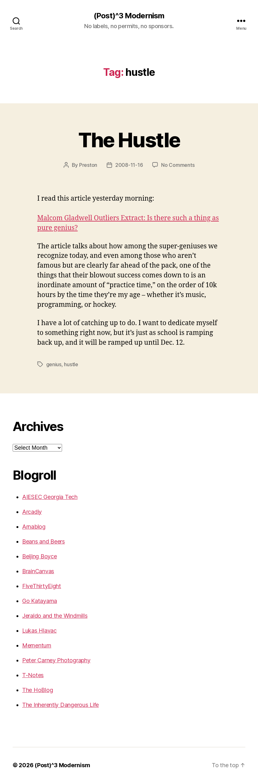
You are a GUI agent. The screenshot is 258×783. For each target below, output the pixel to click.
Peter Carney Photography (56, 660)
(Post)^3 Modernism (129, 16)
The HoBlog (37, 690)
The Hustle (129, 140)
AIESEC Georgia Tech (50, 497)
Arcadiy (32, 511)
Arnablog (34, 526)
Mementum (36, 645)
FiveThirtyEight (41, 586)
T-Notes (33, 675)
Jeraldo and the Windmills (54, 615)
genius (53, 364)
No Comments (177, 165)
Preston (88, 165)
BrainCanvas (38, 571)
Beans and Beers (43, 541)
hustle (71, 364)
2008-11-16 (129, 165)
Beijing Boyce (39, 556)
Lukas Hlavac (39, 630)
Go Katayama (39, 601)
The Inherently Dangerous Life (60, 704)
